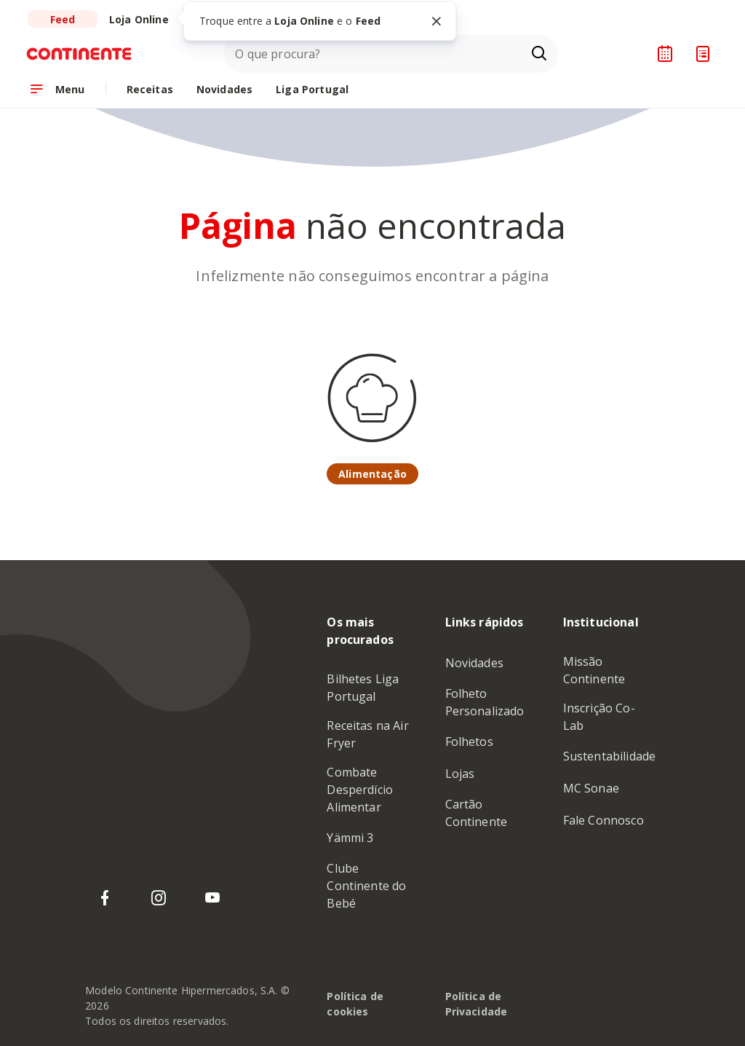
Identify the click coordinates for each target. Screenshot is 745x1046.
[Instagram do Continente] (159, 898)
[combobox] (390, 54)
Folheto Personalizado (485, 702)
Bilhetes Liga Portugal (363, 687)
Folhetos (469, 742)
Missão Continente (594, 670)
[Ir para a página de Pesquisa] (539, 54)
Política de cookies (355, 1003)
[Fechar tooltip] (437, 21)
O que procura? (277, 54)
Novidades (474, 663)
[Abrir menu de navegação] (57, 89)
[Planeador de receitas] (665, 54)
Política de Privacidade (476, 1003)
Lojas (460, 774)
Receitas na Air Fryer (367, 734)
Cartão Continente (476, 813)
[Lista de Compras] (703, 54)
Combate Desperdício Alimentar (360, 789)
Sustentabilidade (609, 756)
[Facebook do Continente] (105, 898)
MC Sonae (591, 788)
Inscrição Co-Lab (599, 717)
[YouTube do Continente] (212, 898)
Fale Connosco (603, 820)
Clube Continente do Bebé (366, 885)
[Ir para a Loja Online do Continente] (139, 19)
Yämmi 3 (350, 838)
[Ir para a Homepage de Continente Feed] (85, 53)
